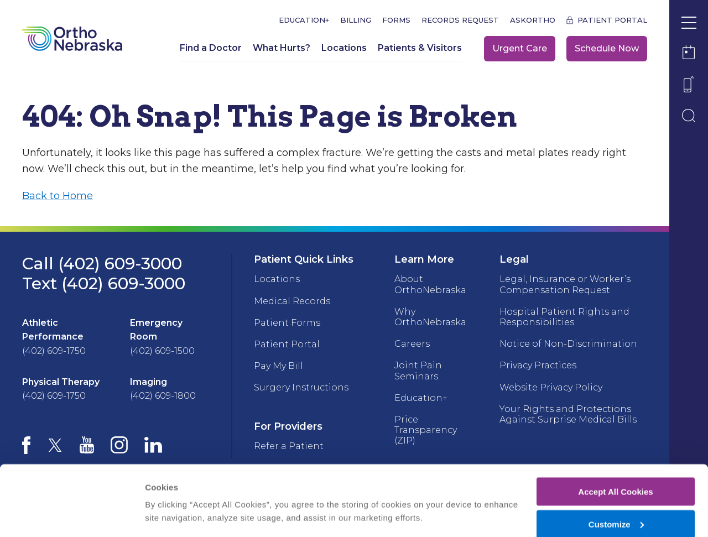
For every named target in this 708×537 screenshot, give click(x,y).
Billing (355, 20)
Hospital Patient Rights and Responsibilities (564, 316)
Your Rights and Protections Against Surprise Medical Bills (568, 414)
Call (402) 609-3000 (102, 263)
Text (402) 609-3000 (103, 283)
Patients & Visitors (420, 48)
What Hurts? (281, 48)
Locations (344, 48)
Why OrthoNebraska (430, 316)
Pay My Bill (278, 366)
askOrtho (532, 20)
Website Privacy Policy (550, 387)
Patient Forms (287, 322)
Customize (616, 477)
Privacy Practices (537, 365)
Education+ (304, 20)
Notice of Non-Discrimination (568, 343)
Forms (396, 20)
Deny (616, 509)
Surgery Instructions (301, 387)
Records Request (460, 20)
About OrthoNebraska (430, 284)
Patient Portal (612, 20)
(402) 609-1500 (162, 351)
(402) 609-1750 (54, 351)
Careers (412, 343)
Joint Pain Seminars (418, 370)
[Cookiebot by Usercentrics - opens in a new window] (71, 515)
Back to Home (57, 196)
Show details (170, 501)
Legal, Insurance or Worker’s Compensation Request (565, 284)
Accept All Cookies (615, 444)
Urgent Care (519, 48)
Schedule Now (607, 48)
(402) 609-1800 (163, 395)
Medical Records (292, 301)
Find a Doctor (211, 48)
